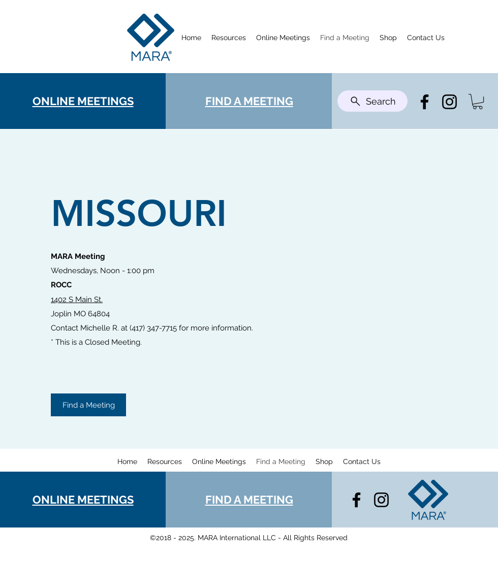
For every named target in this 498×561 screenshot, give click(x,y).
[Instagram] (449, 102)
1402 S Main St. (77, 299)
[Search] (372, 101)
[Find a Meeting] (88, 404)
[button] (478, 101)
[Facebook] (424, 102)
